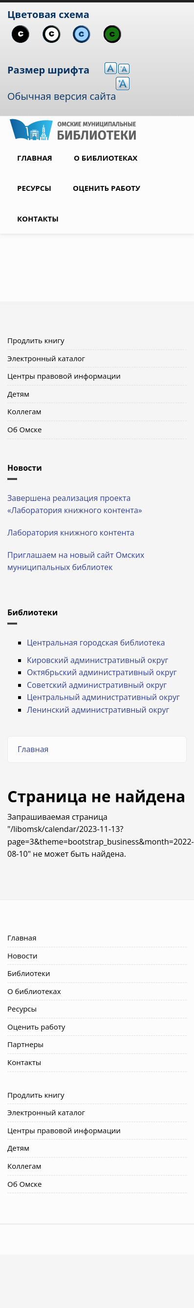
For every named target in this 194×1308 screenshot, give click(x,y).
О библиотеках (105, 158)
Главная (34, 158)
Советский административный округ (97, 685)
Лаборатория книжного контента (70, 532)
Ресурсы (34, 188)
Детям (18, 394)
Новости (22, 955)
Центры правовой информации (64, 376)
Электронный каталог (46, 358)
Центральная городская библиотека (96, 642)
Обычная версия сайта (61, 96)
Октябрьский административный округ (102, 672)
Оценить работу (106, 188)
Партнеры (25, 1044)
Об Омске (24, 429)
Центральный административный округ (103, 697)
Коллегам (24, 411)
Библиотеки (28, 973)
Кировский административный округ (97, 660)
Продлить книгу (35, 340)
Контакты (38, 218)
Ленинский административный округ (98, 709)
